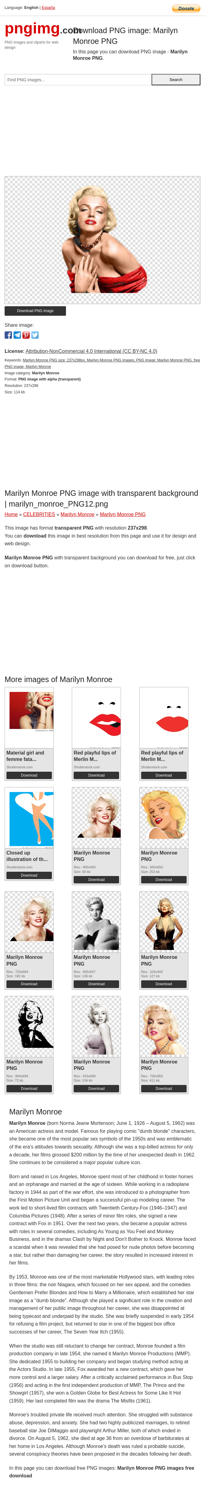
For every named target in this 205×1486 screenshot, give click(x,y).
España (48, 7)
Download (29, 775)
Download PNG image (35, 311)
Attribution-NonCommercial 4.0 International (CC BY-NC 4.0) (91, 351)
